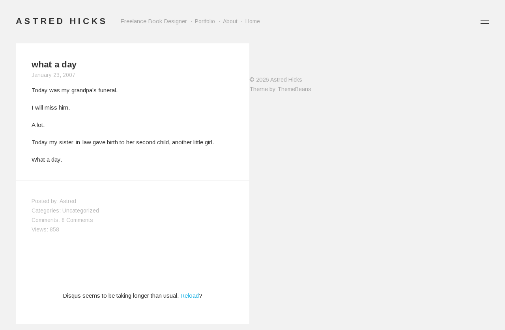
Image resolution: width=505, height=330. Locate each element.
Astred (68, 201)
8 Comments (77, 220)
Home (252, 21)
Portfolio (205, 21)
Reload (189, 295)
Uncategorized (80, 210)
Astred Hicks (286, 79)
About (230, 21)
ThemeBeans (294, 89)
